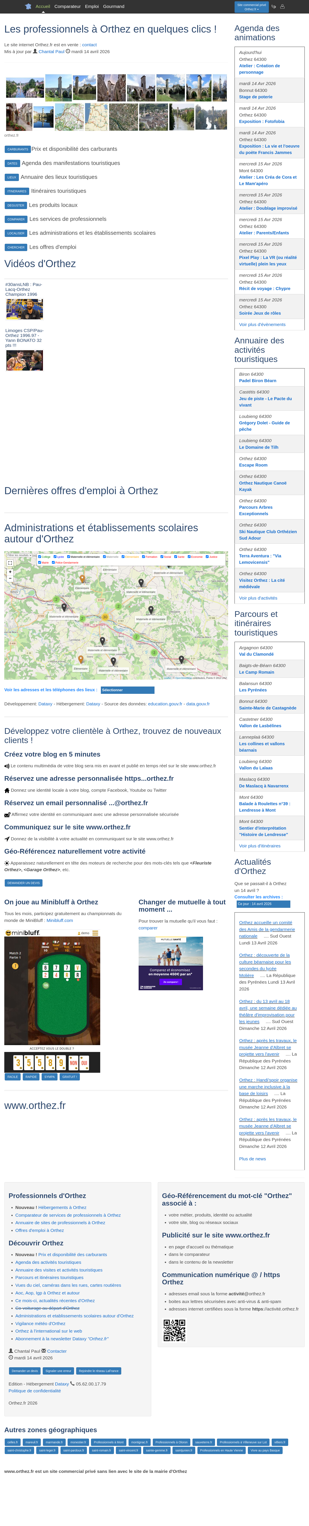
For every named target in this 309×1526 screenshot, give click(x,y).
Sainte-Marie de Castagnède (268, 708)
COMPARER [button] (16, 219)
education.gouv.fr (165, 815)
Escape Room (253, 465)
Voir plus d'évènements (262, 324)
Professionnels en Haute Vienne (221, 1497)
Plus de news (252, 1158)
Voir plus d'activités (258, 597)
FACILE (13, 1188)
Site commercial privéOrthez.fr (251, 7)
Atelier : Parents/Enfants (264, 232)
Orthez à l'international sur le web (48, 1378)
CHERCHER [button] (16, 247)
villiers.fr (279, 1489)
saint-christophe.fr (19, 1497)
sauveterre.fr (203, 1489)
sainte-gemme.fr (157, 1497)
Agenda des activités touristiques (48, 1309)
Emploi (92, 6)
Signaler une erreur (58, 1418)
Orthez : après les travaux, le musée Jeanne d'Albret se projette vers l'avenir (268, 1047)
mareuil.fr (32, 1489)
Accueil (43, 6)
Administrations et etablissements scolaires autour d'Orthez (74, 1362)
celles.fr (13, 1489)
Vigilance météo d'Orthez (40, 1370)
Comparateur (68, 6)
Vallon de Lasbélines (260, 725)
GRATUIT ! (69, 1188)
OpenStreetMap (183, 789)
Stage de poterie (256, 96)
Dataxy (45, 815)
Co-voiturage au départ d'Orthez (47, 1355)
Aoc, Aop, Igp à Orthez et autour (47, 1339)
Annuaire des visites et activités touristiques (59, 1317)
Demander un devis (25, 1418)
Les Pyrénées (253, 690)
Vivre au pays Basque (265, 1497)
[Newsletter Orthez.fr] (273, 6)
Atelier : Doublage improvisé (268, 208)
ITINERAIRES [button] (17, 191)
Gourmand (113, 6)
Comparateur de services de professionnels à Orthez (68, 1262)
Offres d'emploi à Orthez (39, 1277)
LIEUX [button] (12, 177)
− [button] (10, 690)
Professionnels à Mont (109, 1489)
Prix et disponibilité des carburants (72, 1301)
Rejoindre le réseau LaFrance (98, 1418)
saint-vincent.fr (128, 1497)
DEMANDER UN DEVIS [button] (24, 994)
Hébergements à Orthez (62, 1254)
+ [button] (10, 684)
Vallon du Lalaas (256, 768)
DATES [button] (12, 163)
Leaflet (167, 789)
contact (89, 44)
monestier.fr (78, 1489)
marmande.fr (54, 1489)
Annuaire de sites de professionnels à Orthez (60, 1269)
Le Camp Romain (256, 672)
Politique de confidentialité (35, 1437)
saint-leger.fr (47, 1497)
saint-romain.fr (101, 1497)
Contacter (57, 1398)
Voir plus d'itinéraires (260, 845)
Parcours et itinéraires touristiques (49, 1324)
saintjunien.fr (183, 1497)
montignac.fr (139, 1489)
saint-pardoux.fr (73, 1497)
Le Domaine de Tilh (259, 447)
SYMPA (49, 1188)
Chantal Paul (51, 51)
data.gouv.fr (198, 815)
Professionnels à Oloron (172, 1489)
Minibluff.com (60, 1031)
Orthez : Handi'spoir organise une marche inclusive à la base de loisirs (268, 1086)
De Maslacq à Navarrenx (264, 786)
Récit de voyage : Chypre (265, 288)
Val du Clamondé (256, 654)
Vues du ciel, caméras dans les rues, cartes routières (68, 1332)
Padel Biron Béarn (257, 380)
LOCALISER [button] (16, 233)
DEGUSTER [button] (16, 205)
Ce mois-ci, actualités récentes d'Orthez (55, 1347)
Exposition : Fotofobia (262, 121)
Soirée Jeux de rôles (260, 313)
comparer (148, 1039)
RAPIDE (31, 1188)
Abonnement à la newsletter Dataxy (62, 1385)
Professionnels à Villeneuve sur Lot (243, 1489)
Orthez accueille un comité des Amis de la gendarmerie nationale (267, 929)
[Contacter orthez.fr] (282, 6)
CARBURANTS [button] (18, 149)
